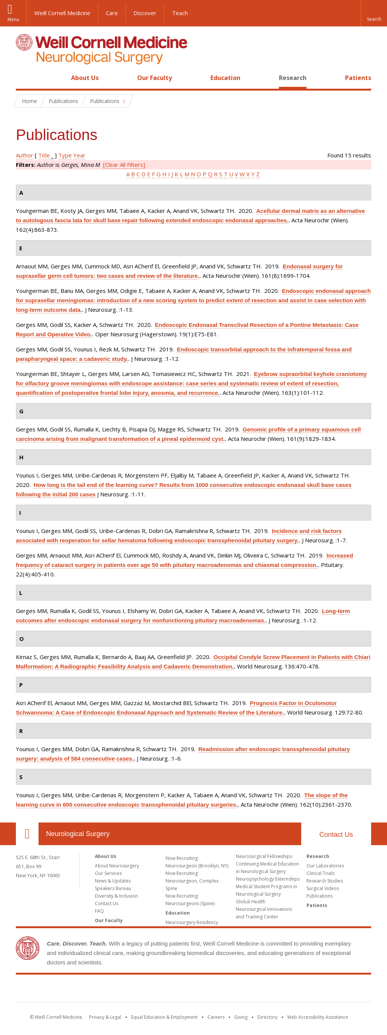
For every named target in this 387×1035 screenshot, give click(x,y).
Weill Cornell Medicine (62, 13)
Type (65, 155)
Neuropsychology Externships (268, 879)
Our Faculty (154, 78)
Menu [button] (13, 19)
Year (79, 155)
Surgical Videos (323, 888)
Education (225, 78)
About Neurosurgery (117, 865)
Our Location (27, 833)
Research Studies (325, 881)
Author (24, 155)
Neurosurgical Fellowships (264, 856)
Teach (180, 13)
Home (24, 77)
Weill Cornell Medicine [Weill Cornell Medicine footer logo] (193, 989)
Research (293, 78)
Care (112, 13)
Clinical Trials (320, 873)
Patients (358, 78)
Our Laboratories (325, 865)
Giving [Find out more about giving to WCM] (241, 1017)
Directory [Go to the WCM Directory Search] (267, 1017)
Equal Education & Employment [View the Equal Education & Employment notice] (164, 1017)
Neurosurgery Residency (192, 922)
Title (44, 155)
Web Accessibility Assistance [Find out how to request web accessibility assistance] (317, 1017)
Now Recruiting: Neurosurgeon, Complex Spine (192, 881)
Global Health (250, 901)
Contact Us (336, 834)
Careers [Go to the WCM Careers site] (215, 1017)
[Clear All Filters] (124, 164)
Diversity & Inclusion (116, 896)
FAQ (99, 911)
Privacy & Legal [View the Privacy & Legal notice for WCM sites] (105, 1017)
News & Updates (113, 881)
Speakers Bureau (113, 888)
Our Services (108, 873)
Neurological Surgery (78, 834)
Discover (144, 13)
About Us (85, 78)
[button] (374, 13)
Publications (320, 896)
